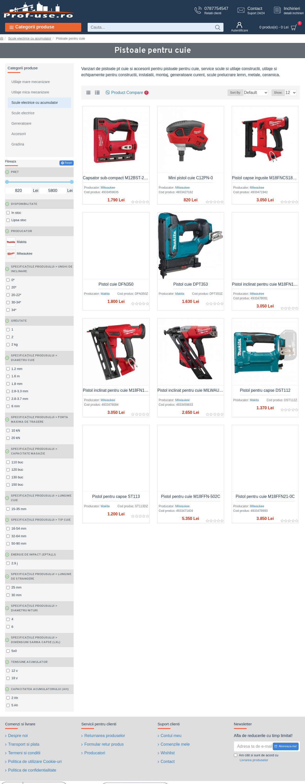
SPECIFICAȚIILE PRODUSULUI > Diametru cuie (34, 358)
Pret (15, 172)
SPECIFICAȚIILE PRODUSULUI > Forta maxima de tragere (39, 419)
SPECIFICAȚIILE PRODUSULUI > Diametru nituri (34, 608)
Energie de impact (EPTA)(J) (33, 555)
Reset (68, 162)
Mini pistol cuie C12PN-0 (190, 178)
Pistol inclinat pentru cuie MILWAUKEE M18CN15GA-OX (190, 390)
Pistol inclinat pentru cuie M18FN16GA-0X (116, 390)
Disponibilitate (24, 204)
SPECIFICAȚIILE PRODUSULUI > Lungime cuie (41, 498)
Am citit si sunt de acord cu (256, 758)
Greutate (19, 321)
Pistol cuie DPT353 (190, 284)
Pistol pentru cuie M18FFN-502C (190, 496)
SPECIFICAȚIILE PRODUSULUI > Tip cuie (41, 520)
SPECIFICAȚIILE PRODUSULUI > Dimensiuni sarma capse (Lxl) (35, 640)
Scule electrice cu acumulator (29, 38)
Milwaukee (108, 187)
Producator (21, 231)
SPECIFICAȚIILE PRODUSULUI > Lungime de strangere (41, 576)
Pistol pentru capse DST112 (265, 390)
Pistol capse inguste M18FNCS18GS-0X (265, 178)
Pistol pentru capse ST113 (116, 496)
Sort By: (231, 92)
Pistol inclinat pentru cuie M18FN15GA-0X (265, 284)
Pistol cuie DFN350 (116, 284)
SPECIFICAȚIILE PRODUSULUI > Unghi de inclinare (41, 269)
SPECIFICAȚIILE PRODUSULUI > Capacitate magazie (34, 451)
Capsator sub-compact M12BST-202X (116, 178)
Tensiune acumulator (29, 662)
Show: (280, 92)
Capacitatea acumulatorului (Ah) (40, 689)
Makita (105, 294)
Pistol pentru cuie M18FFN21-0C (265, 496)
